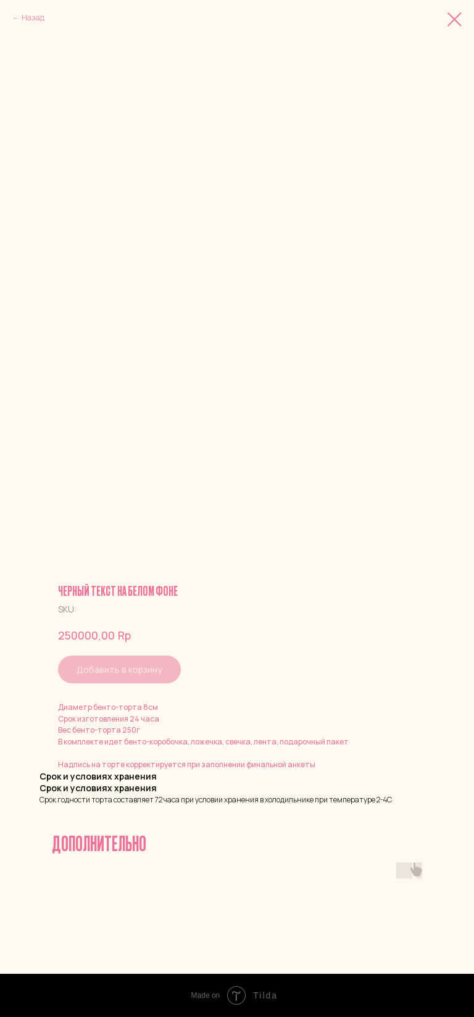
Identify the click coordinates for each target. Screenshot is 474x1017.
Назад (33, 17)
